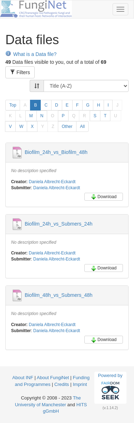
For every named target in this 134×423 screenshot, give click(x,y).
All (82, 126)
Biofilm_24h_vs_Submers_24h (59, 223)
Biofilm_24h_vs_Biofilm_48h (56, 152)
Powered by (110, 387)
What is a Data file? (30, 54)
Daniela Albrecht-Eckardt (52, 181)
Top (12, 105)
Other (67, 126)
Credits (61, 384)
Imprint (80, 384)
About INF (22, 377)
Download (103, 197)
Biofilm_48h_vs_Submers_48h (59, 295)
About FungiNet (53, 377)
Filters (20, 72)
